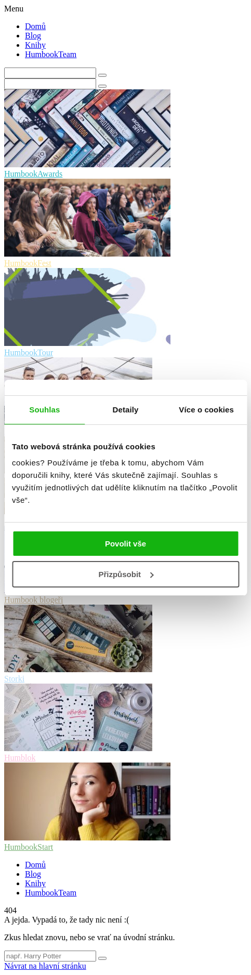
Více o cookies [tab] (206, 409)
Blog (33, 35)
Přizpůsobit (125, 574)
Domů (35, 26)
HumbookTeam (50, 54)
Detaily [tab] (126, 409)
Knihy (35, 45)
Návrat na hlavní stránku (45, 965)
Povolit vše (125, 543)
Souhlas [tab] (44, 409)
